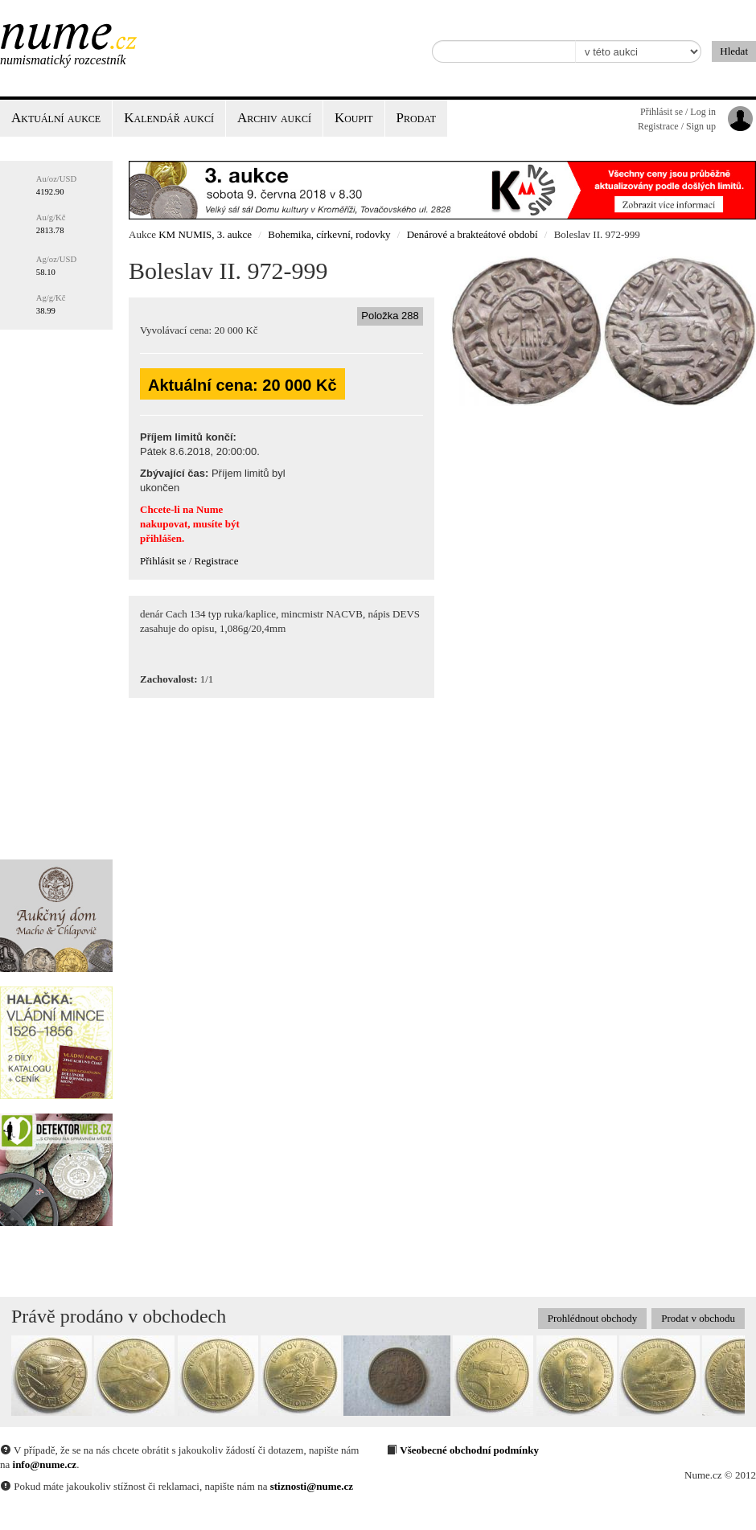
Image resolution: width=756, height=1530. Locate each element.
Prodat (416, 117)
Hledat (734, 51)
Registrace (217, 561)
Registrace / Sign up (677, 126)
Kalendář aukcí (169, 117)
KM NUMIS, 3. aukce (205, 234)
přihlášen (161, 538)
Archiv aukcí (274, 117)
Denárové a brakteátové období (472, 234)
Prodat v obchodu (698, 1318)
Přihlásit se (163, 561)
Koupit (354, 117)
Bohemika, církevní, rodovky (329, 234)
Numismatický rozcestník (62, 60)
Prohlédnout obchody (593, 1318)
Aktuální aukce (56, 117)
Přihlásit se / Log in (678, 111)
